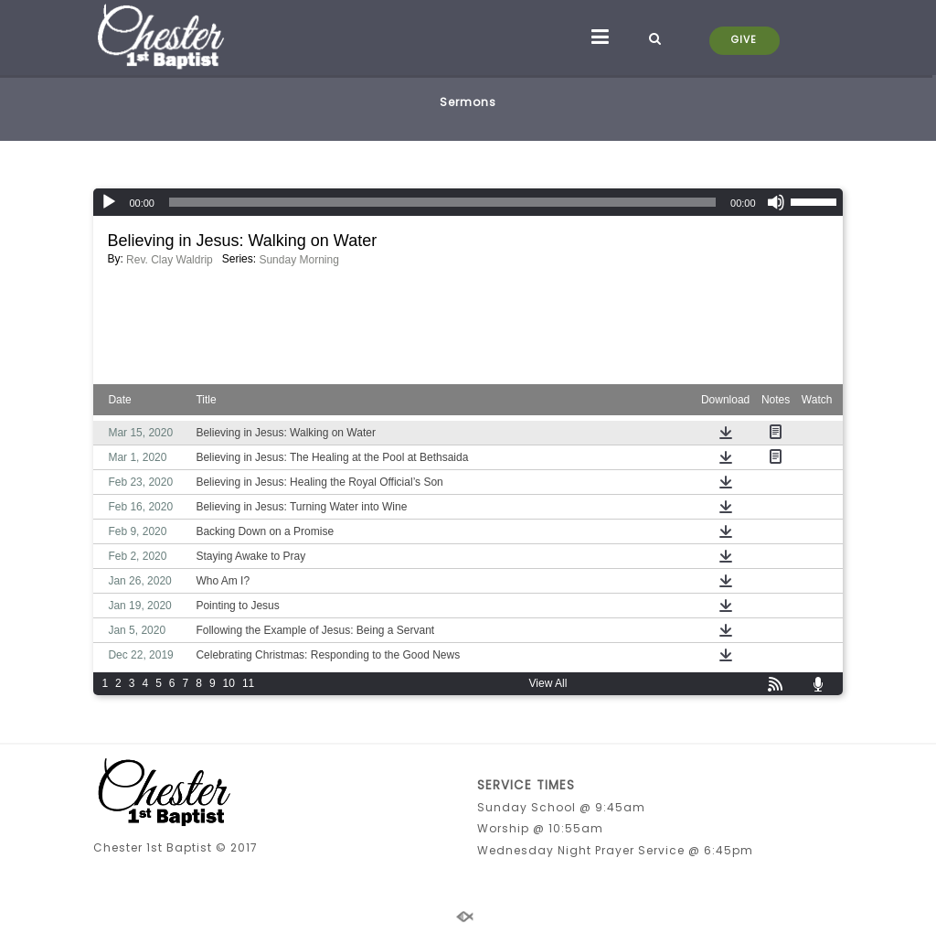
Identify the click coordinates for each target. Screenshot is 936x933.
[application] (467, 202)
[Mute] (776, 202)
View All (548, 683)
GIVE (744, 40)
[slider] (442, 202)
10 (229, 683)
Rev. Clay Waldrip (169, 259)
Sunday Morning (298, 259)
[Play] (109, 202)
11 (248, 683)
